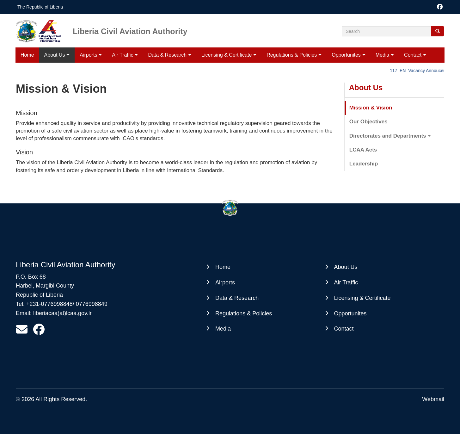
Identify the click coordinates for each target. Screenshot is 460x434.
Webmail (433, 399)
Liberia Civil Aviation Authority (130, 31)
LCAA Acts (363, 150)
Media (382, 55)
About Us (54, 55)
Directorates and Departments (390, 136)
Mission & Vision (370, 108)
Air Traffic (122, 55)
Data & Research (167, 55)
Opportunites (346, 55)
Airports (88, 55)
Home (27, 55)
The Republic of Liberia (40, 6)
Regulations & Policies (292, 55)
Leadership (363, 164)
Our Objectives (368, 122)
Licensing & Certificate (226, 55)
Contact (412, 55)
